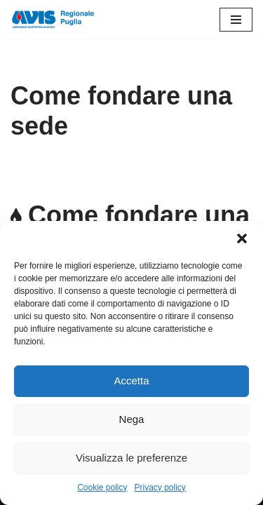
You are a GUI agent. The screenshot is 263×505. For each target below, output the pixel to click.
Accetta (131, 380)
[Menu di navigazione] (236, 20)
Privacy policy (160, 487)
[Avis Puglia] (53, 19)
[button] (242, 238)
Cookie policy (102, 487)
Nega (131, 419)
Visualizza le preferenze (131, 458)
